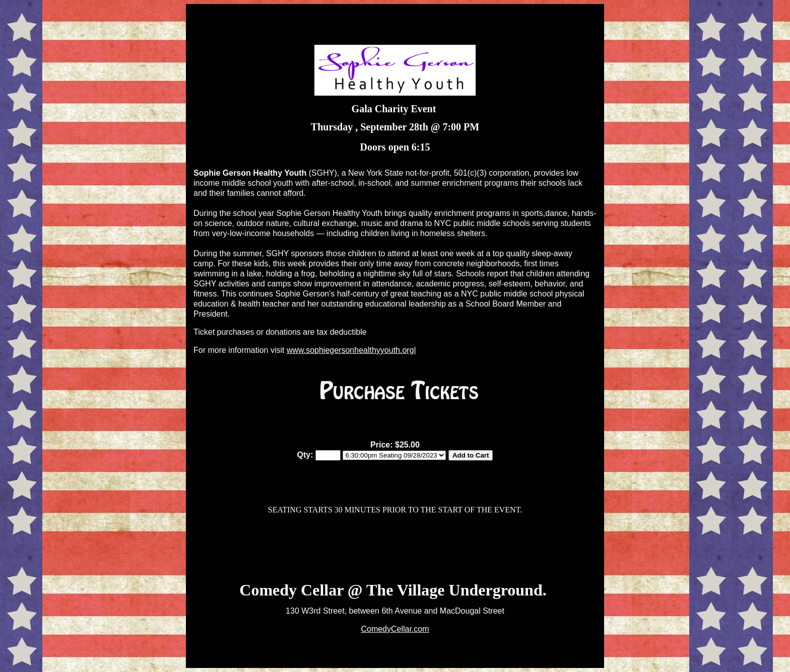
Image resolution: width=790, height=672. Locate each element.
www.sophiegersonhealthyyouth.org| (351, 350)
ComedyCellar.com (395, 629)
